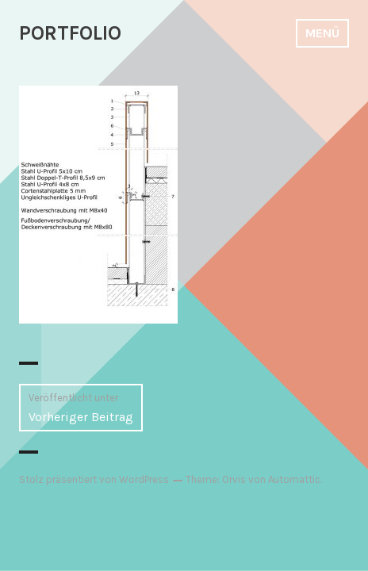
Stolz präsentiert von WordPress (94, 479)
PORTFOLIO (70, 32)
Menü (322, 32)
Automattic (294, 479)
